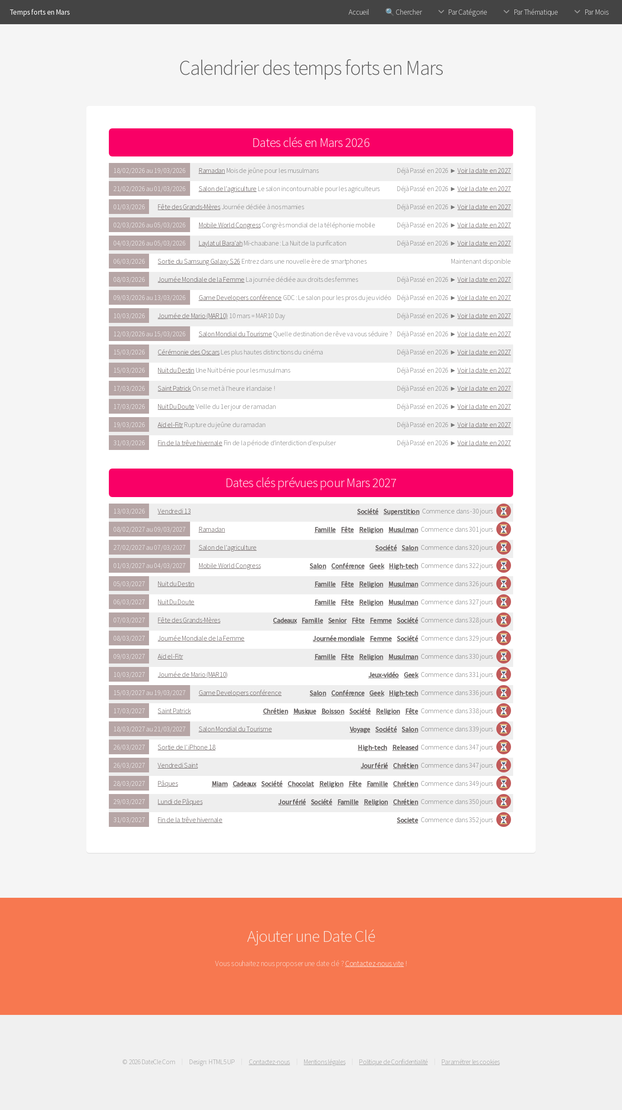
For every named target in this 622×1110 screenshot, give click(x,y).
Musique (304, 711)
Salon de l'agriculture (228, 188)
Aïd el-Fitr (170, 424)
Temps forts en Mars (40, 12)
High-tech (403, 565)
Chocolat (301, 783)
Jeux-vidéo (383, 674)
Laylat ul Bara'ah (221, 243)
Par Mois (596, 12)
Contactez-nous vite (374, 963)
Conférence (347, 565)
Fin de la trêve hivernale (190, 442)
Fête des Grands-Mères (189, 206)
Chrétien (275, 711)
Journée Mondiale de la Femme (201, 279)
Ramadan (212, 170)
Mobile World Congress (230, 224)
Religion (371, 529)
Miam (220, 783)
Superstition (401, 511)
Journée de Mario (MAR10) (193, 315)
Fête (347, 529)
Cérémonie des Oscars (188, 352)
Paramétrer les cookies (470, 1062)
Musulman (403, 529)
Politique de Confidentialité (393, 1062)
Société (367, 511)
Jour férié (374, 765)
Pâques (168, 783)
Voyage (360, 729)
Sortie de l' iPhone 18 (186, 747)
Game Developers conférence (240, 297)
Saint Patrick (174, 388)
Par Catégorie (467, 12)
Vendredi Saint (177, 765)
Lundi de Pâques (180, 801)
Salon (410, 547)
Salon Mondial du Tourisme (235, 333)
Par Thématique (536, 12)
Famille (325, 529)
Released (405, 747)
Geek (376, 565)
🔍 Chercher (403, 12)
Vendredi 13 (174, 511)
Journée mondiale (339, 638)
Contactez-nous (269, 1062)
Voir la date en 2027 (484, 170)
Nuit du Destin (176, 370)
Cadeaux (284, 620)
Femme (381, 620)
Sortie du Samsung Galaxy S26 (199, 261)
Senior (337, 620)
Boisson (332, 711)
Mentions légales (324, 1062)
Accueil (359, 12)
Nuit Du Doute (176, 406)
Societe (407, 820)
